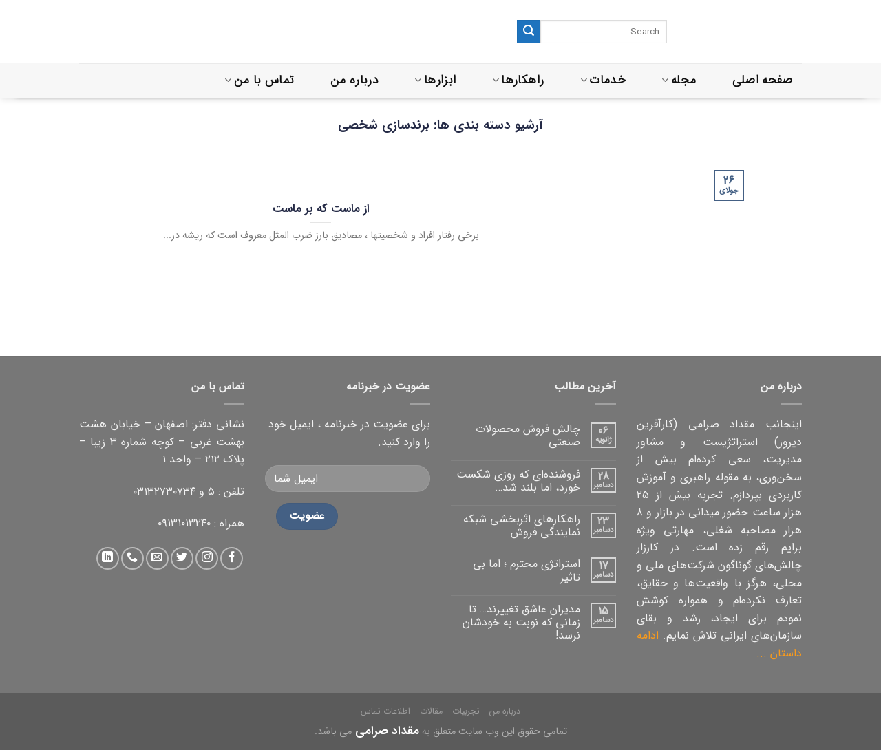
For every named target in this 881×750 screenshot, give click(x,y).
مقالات (431, 711)
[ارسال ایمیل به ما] (157, 558)
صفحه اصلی (762, 80)
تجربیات (466, 711)
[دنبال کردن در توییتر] (182, 558)
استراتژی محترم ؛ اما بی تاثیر (526, 570)
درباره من (354, 80)
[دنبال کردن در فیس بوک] (231, 558)
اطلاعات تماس (385, 711)
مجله (678, 80)
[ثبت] (528, 31)
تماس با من (259, 80)
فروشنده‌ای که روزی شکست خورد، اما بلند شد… (518, 481)
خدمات (603, 80)
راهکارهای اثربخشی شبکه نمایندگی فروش (521, 526)
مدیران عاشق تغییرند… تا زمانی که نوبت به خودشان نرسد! (521, 623)
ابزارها (435, 80)
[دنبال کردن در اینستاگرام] (206, 558)
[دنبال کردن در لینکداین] (107, 558)
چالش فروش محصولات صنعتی (528, 435)
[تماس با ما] (132, 558)
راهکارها (518, 80)
